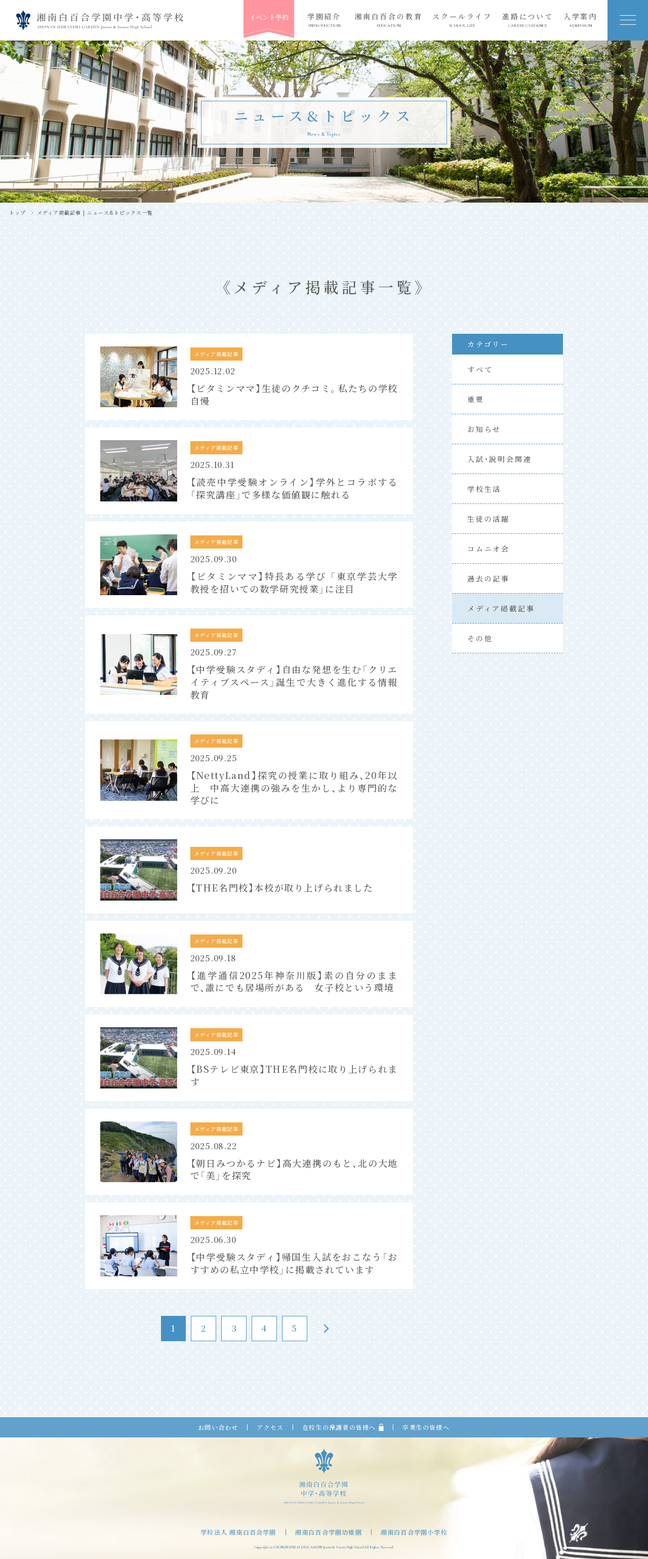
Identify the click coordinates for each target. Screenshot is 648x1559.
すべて (480, 369)
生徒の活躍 (488, 519)
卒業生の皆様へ (425, 1427)
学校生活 (484, 489)
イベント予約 (269, 17)
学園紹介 (324, 20)
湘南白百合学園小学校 (414, 1532)
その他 (480, 638)
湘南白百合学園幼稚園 (328, 1532)
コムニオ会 (488, 548)
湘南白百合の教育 (388, 20)
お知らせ (484, 429)
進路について (527, 20)
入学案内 (580, 20)
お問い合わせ (218, 1427)
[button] (628, 20)
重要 (475, 399)
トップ (17, 212)
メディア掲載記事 (501, 608)
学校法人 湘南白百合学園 (238, 1532)
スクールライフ (462, 20)
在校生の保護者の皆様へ (343, 1427)
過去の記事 (488, 578)
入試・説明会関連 (499, 459)
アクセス (270, 1427)
